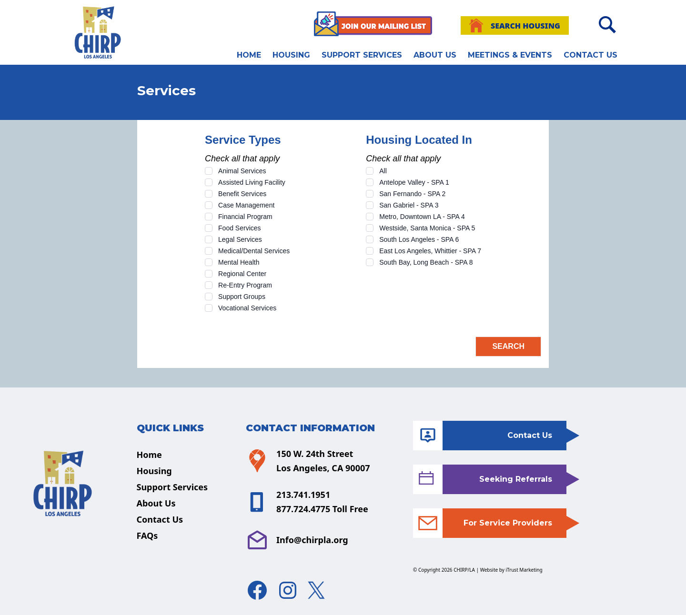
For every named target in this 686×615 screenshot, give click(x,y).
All (383, 171)
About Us (435, 55)
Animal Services (242, 171)
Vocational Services (247, 308)
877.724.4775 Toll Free (322, 509)
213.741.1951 (303, 494)
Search (508, 346)
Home (249, 55)
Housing (291, 55)
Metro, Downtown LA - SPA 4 (422, 216)
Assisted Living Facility (251, 182)
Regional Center (242, 274)
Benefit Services (242, 194)
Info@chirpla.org (297, 539)
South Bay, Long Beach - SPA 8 (426, 262)
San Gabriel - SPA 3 (408, 205)
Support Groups (241, 296)
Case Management (246, 205)
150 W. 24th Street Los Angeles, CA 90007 (308, 461)
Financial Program (245, 216)
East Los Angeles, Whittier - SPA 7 (430, 251)
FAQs (147, 535)
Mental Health (238, 262)
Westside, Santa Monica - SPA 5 (427, 228)
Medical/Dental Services (254, 251)
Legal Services (240, 239)
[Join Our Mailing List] (373, 23)
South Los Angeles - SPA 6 (419, 239)
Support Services (362, 55)
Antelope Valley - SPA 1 (414, 182)
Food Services (239, 228)
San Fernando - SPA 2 (412, 194)
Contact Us (590, 55)
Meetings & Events (510, 55)
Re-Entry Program (245, 285)
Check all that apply (242, 158)
